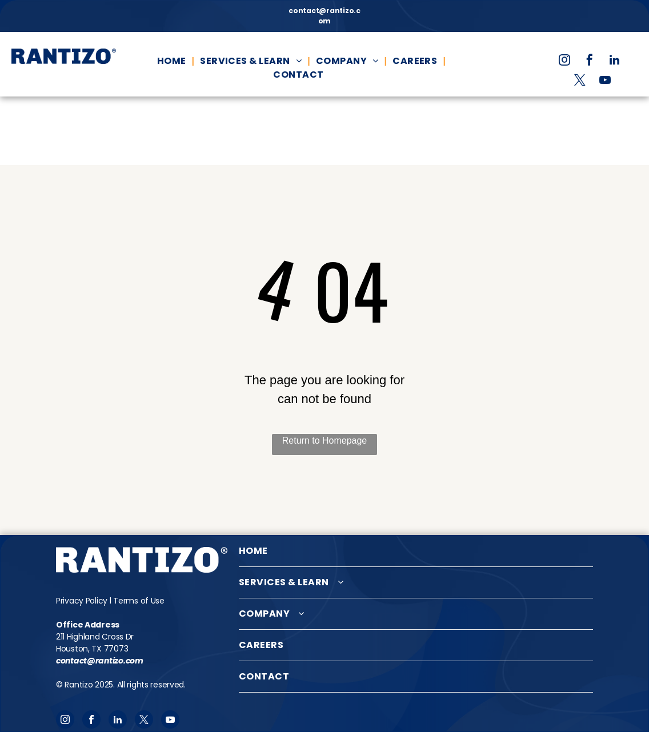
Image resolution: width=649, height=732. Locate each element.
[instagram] (564, 61)
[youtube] (605, 81)
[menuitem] (172, 61)
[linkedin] (614, 61)
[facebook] (589, 61)
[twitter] (579, 81)
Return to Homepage (324, 440)
